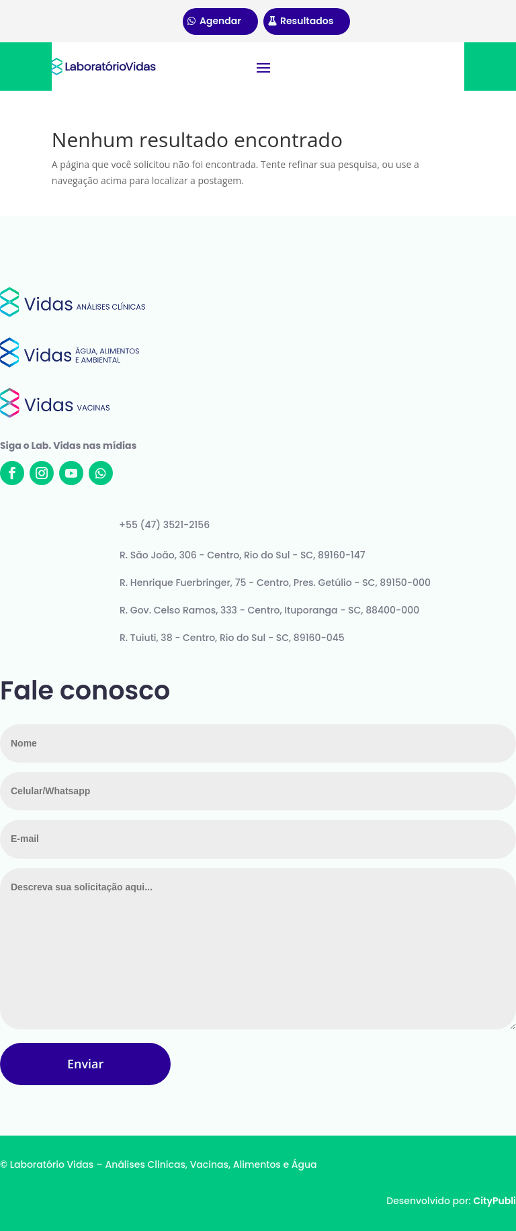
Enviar (85, 1064)
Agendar (220, 21)
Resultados (306, 21)
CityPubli (494, 1200)
